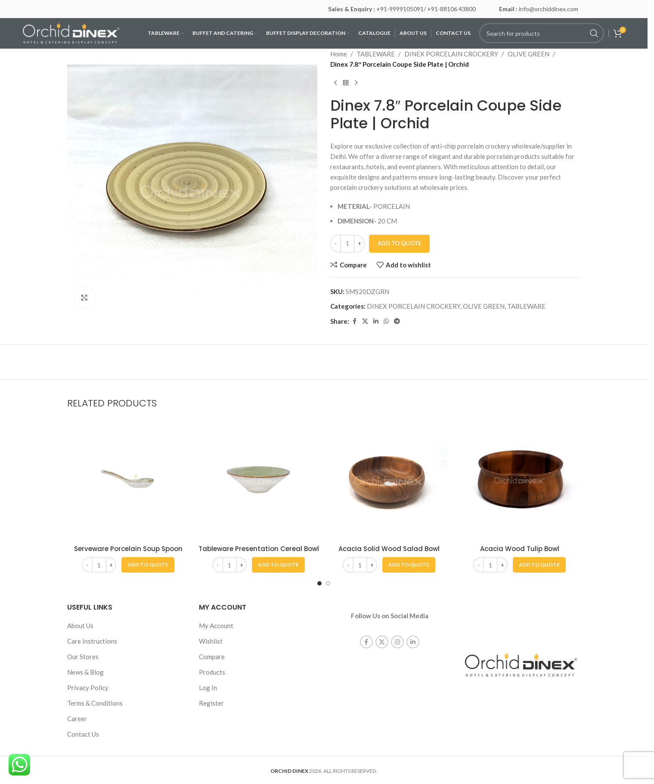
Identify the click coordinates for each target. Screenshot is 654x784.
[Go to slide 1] (319, 583)
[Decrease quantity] (335, 244)
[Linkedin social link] (376, 321)
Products (212, 672)
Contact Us (83, 734)
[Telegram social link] (397, 321)
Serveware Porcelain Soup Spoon (128, 548)
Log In (208, 687)
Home (338, 54)
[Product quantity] (347, 244)
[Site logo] (71, 32)
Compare (212, 656)
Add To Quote (399, 243)
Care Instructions (92, 641)
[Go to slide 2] (328, 583)
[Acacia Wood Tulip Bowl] (519, 479)
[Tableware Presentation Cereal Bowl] (258, 479)
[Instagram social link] (397, 632)
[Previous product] (335, 83)
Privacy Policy (87, 687)
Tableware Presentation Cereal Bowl (258, 548)
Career (77, 718)
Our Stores (83, 656)
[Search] (541, 33)
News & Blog (85, 672)
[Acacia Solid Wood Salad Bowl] (389, 479)
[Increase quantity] (359, 244)
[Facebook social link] (354, 321)
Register (211, 703)
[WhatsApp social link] (386, 321)
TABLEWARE (375, 54)
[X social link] (365, 321)
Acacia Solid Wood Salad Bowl (389, 548)
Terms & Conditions (95, 703)
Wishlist (211, 641)
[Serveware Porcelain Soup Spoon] (128, 479)
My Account (216, 625)
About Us (80, 625)
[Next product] (356, 83)
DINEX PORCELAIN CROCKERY (451, 54)
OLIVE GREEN (528, 54)
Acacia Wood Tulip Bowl (519, 548)
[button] (147, 565)
